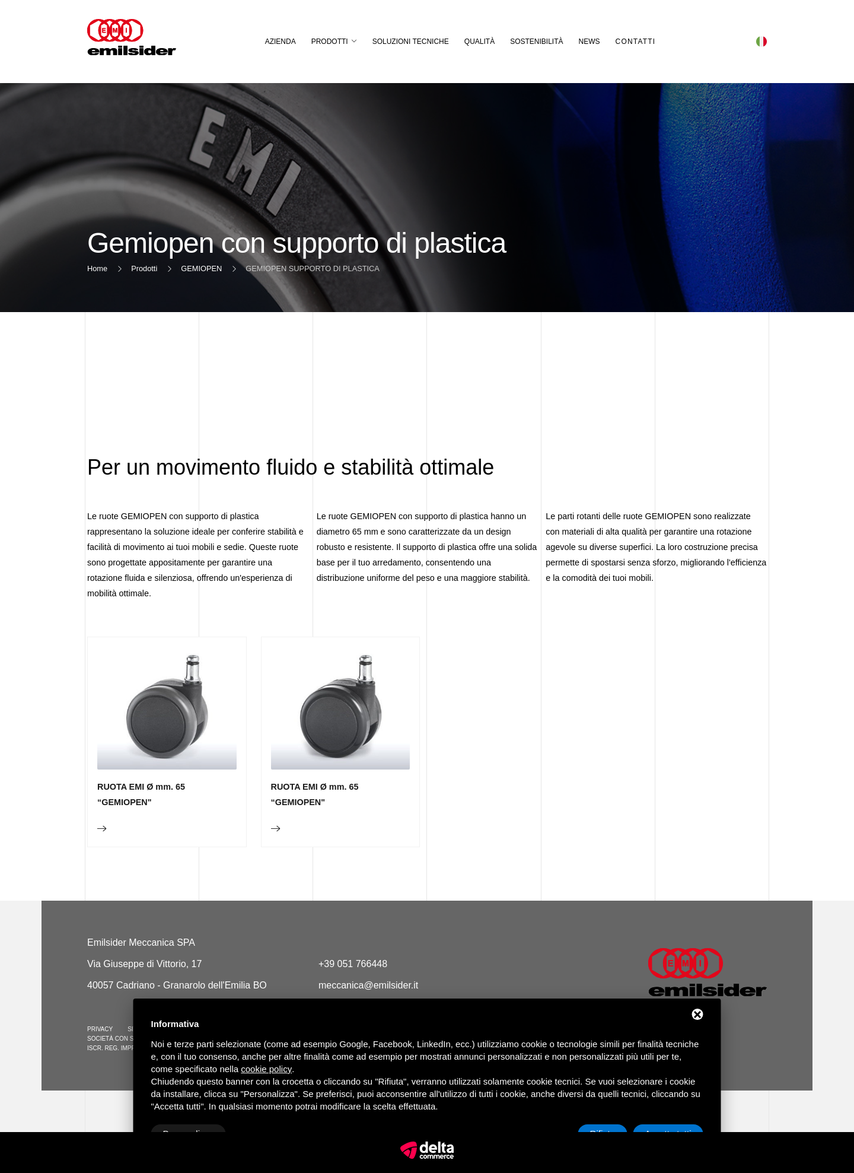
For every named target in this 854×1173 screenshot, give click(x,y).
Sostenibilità (536, 41)
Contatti (636, 41)
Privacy (100, 1029)
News (589, 41)
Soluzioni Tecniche (410, 41)
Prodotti (329, 41)
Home (97, 268)
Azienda (280, 41)
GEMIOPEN (201, 268)
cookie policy (266, 1069)
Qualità (479, 41)
